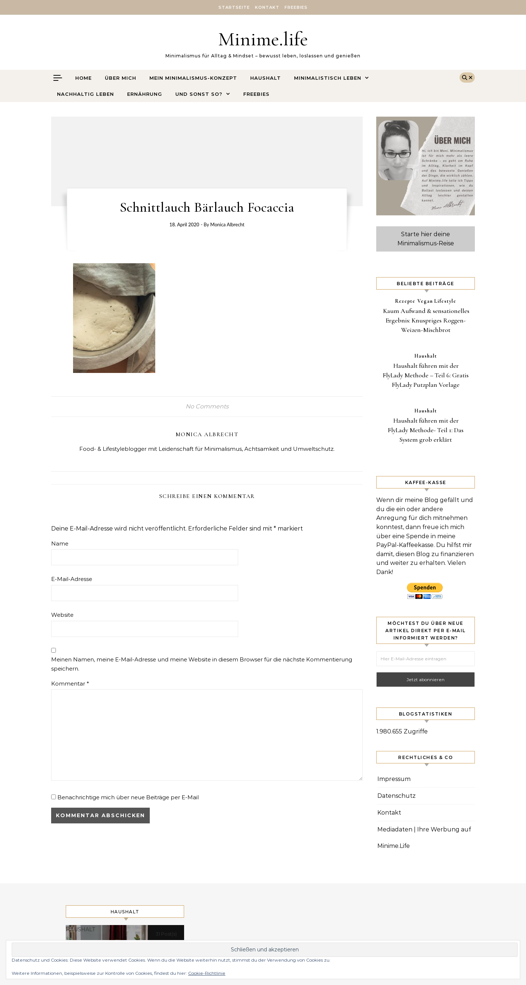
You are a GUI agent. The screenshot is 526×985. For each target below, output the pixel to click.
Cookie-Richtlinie (206, 973)
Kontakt (267, 7)
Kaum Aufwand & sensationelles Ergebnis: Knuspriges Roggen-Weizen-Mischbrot (426, 320)
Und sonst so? (198, 94)
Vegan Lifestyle (437, 301)
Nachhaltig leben (85, 94)
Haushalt (265, 78)
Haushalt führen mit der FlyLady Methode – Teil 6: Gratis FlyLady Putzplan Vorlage (425, 375)
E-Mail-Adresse (71, 578)
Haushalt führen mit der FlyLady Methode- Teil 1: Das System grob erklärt (426, 430)
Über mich (120, 78)
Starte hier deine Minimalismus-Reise (425, 239)
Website (62, 614)
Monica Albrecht (227, 224)
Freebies (296, 7)
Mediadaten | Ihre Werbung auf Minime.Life (424, 837)
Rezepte (405, 301)
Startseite (234, 7)
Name (59, 543)
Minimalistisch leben (327, 78)
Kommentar (70, 683)
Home (83, 78)
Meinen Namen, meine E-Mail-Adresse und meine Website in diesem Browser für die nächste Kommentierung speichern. (201, 664)
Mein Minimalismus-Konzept (193, 78)
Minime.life (263, 39)
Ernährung (144, 94)
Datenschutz (396, 795)
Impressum (394, 778)
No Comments (207, 406)
